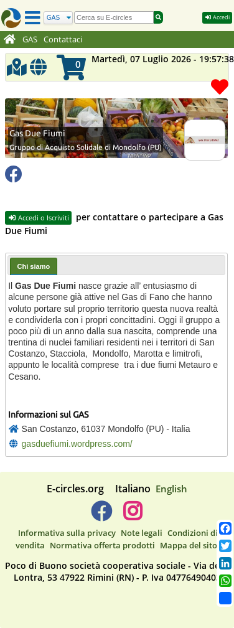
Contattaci (63, 39)
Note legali (141, 532)
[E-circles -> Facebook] (101, 516)
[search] (114, 17)
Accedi (217, 17)
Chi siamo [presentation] (33, 266)
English (171, 488)
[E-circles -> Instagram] (132, 516)
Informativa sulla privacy (67, 532)
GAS (29, 39)
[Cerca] (58, 17)
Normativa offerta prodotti (102, 545)
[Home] (9, 40)
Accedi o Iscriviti (38, 217)
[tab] (34, 266)
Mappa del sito (188, 545)
